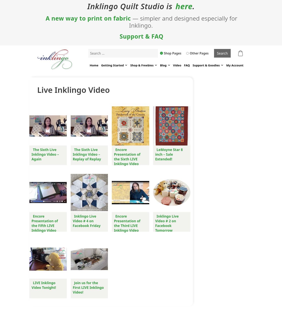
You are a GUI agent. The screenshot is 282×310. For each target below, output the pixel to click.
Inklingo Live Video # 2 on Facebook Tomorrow (167, 223)
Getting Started (114, 65)
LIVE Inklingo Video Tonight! (44, 285)
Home (94, 65)
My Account (234, 65)
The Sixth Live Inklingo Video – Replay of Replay (87, 154)
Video (177, 65)
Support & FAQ (142, 36)
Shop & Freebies (143, 65)
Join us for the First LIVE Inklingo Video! (88, 287)
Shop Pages (170, 53)
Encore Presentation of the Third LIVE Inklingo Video (127, 223)
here (184, 6)
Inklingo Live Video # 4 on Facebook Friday (87, 221)
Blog (165, 65)
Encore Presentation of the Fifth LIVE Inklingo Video (45, 223)
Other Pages (197, 53)
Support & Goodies (208, 65)
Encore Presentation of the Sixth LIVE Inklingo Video (127, 156)
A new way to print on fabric (88, 18)
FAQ (187, 65)
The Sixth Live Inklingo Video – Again (45, 154)
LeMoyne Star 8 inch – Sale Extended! (169, 154)
